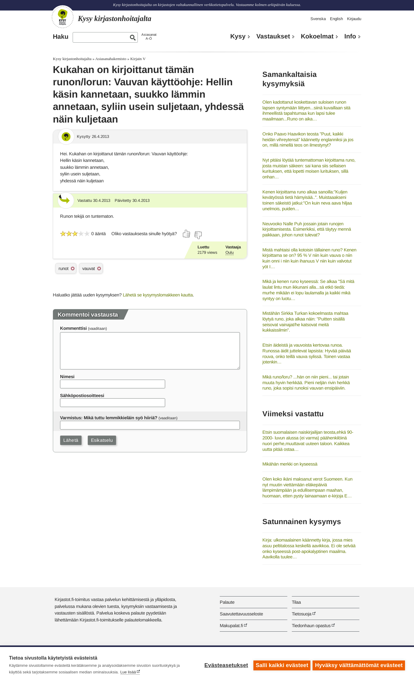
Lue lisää (128, 672)
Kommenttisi (73, 328)
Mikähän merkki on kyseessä (289, 463)
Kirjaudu (354, 19)
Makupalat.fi (231, 625)
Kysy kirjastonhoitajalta (72, 58)
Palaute (227, 602)
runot (63, 268)
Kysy (238, 36)
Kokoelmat (317, 36)
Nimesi (67, 376)
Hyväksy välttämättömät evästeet (359, 665)
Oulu (229, 252)
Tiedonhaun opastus (311, 625)
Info (350, 36)
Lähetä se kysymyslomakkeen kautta (158, 294)
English (336, 19)
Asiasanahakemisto (110, 58)
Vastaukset (273, 36)
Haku (60, 36)
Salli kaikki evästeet (281, 665)
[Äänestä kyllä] (187, 234)
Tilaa (296, 602)
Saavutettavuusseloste (241, 613)
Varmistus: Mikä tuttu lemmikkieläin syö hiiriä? (108, 417)
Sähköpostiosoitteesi (82, 395)
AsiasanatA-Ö (148, 36)
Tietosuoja (301, 613)
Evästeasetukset (225, 665)
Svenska (318, 19)
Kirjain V (138, 58)
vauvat (88, 268)
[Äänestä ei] (198, 235)
